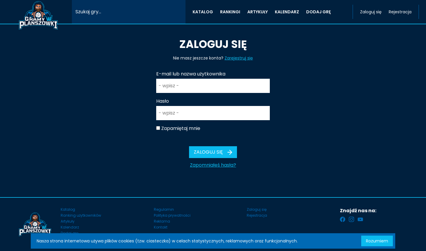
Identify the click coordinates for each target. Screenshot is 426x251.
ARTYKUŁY (257, 12)
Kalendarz (70, 227)
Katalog (68, 209)
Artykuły (68, 221)
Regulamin (164, 209)
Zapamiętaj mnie (180, 128)
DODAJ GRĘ (318, 12)
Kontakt (160, 227)
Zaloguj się (371, 12)
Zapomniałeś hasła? (213, 165)
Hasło (162, 101)
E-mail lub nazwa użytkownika (190, 73)
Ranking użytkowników (81, 215)
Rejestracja (400, 12)
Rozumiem (377, 241)
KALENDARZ (287, 12)
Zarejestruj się (239, 58)
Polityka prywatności (172, 215)
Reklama (162, 221)
